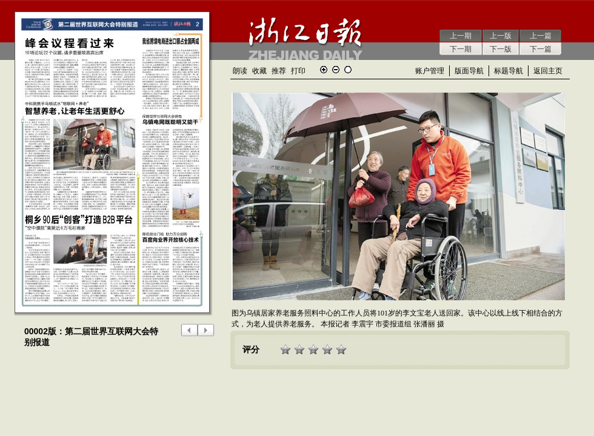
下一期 (461, 49)
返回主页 (547, 71)
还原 (348, 69)
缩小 (335, 69)
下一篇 (541, 49)
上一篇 (541, 35)
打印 (298, 71)
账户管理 (429, 71)
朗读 (240, 71)
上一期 (461, 35)
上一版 (501, 35)
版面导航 (469, 71)
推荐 (279, 71)
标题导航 (508, 71)
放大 (323, 69)
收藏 (259, 71)
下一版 (501, 49)
